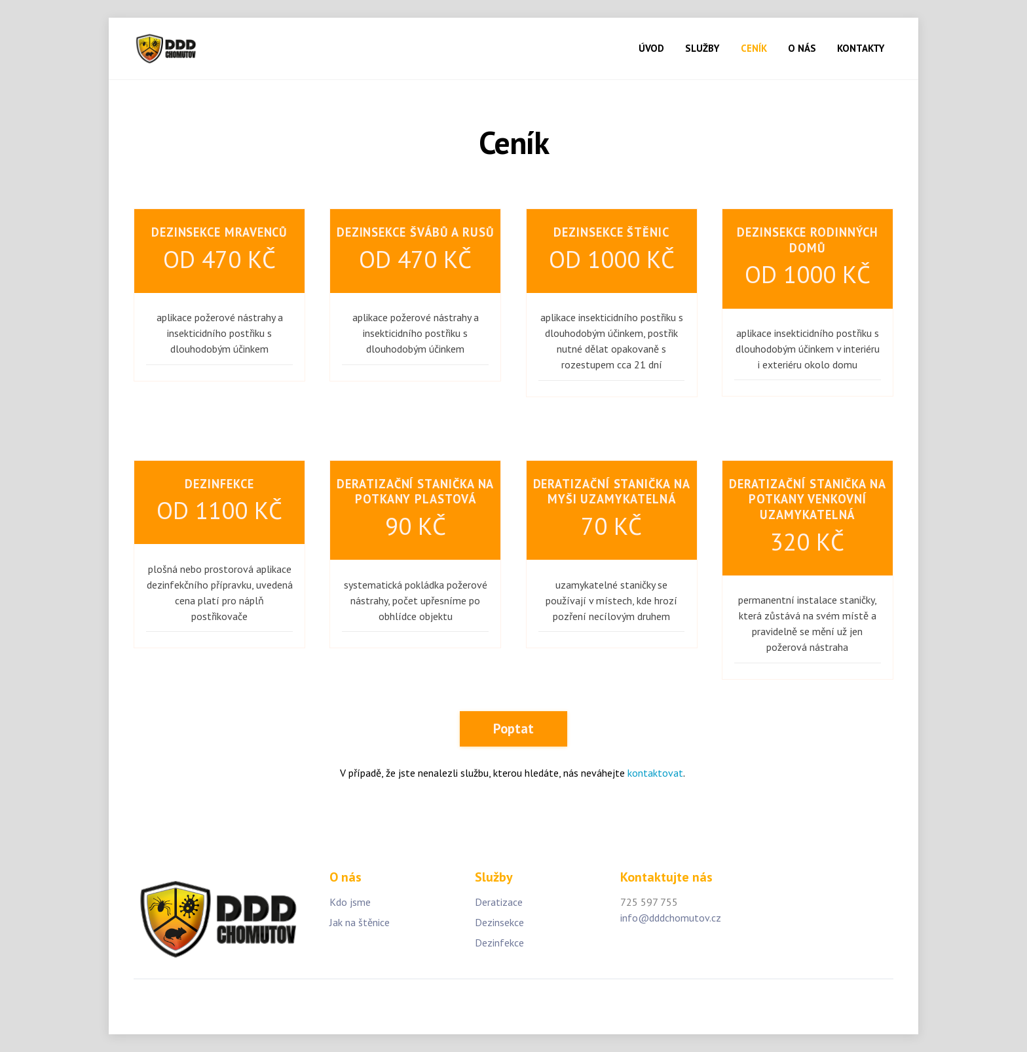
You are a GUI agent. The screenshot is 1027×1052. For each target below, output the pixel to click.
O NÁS (802, 48)
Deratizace (499, 901)
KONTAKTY (860, 48)
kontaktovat (655, 772)
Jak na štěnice (359, 922)
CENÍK (754, 48)
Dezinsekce (499, 922)
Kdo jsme (350, 901)
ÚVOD (651, 48)
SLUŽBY (702, 48)
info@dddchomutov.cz (670, 917)
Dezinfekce (499, 942)
